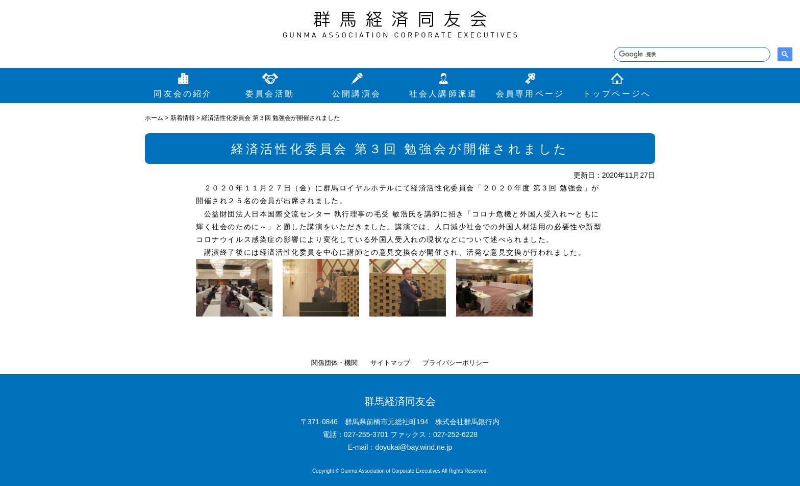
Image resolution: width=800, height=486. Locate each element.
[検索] (691, 54)
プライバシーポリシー (455, 363)
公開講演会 (356, 93)
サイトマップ (390, 363)
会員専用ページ (530, 93)
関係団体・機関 (334, 363)
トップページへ (617, 93)
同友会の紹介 (183, 93)
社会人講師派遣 (443, 93)
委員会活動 (269, 93)
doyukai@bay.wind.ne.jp (413, 447)
